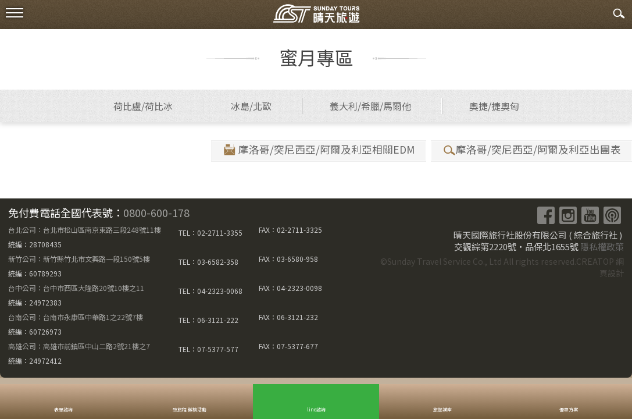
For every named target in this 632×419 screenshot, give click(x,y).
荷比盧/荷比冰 (143, 106)
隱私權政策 (602, 246)
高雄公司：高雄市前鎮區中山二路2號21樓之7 (79, 346)
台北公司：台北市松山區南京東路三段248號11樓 (84, 230)
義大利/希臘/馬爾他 (370, 106)
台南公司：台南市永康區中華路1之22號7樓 (75, 317)
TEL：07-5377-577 (208, 349)
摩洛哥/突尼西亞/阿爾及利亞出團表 (531, 150)
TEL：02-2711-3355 (210, 232)
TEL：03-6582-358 (208, 262)
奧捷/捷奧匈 (494, 106)
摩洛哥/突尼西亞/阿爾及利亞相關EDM (318, 150)
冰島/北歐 (251, 106)
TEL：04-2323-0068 (210, 291)
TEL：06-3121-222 (208, 320)
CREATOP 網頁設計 (600, 267)
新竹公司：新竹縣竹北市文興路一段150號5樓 (79, 259)
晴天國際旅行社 (316, 16)
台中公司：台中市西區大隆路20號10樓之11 (76, 288)
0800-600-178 (156, 212)
